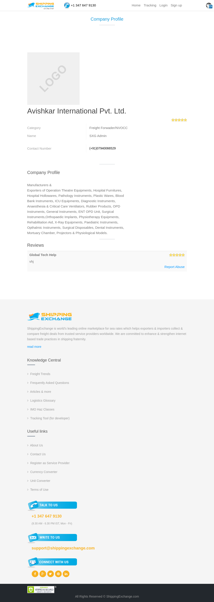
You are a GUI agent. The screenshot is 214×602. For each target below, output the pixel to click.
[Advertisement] (108, 41)
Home (136, 5)
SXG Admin (98, 136)
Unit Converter (38, 481)
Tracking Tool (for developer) (48, 418)
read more (34, 346)
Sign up (176, 5)
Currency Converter (42, 472)
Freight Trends (38, 374)
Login (163, 5)
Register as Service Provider (48, 463)
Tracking (150, 5)
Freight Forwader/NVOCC (108, 128)
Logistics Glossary (41, 400)
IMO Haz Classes (41, 409)
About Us (35, 445)
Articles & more (39, 391)
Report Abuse (175, 267)
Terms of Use (38, 489)
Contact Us (36, 454)
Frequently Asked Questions (48, 383)
